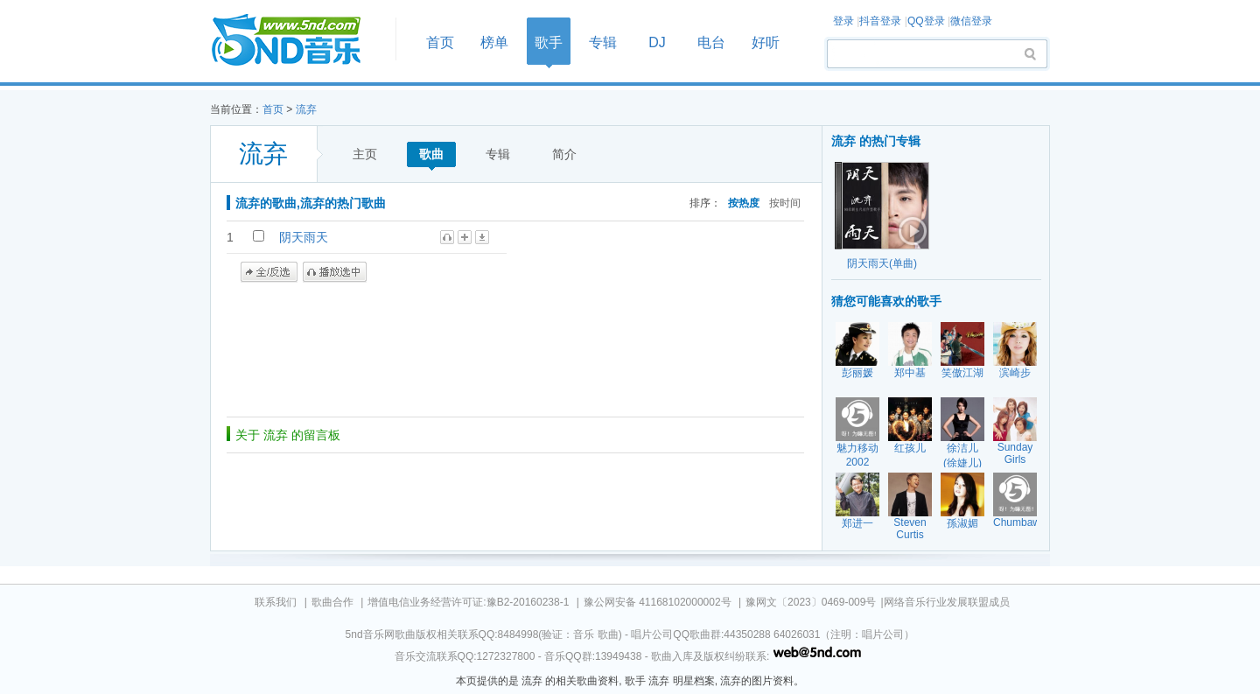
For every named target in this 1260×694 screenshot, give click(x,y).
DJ (657, 42)
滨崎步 (1015, 373)
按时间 (785, 202)
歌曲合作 (333, 602)
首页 (297, 40)
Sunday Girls (1015, 453)
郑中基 (910, 373)
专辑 (603, 42)
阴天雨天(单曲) (882, 263)
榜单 (494, 42)
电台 (711, 42)
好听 (766, 42)
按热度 (744, 202)
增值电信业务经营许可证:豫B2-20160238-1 (468, 602)
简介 (564, 154)
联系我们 (276, 602)
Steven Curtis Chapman (911, 534)
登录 (843, 21)
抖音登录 (880, 21)
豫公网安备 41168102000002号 (658, 602)
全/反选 (269, 272)
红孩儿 (910, 448)
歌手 (549, 42)
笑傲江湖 (963, 373)
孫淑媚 (962, 523)
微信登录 (971, 21)
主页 (365, 154)
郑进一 (857, 523)
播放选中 (335, 272)
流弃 (306, 109)
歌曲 (431, 154)
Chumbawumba (1030, 522)
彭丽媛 (857, 373)
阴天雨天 (303, 237)
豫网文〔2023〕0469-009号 (811, 602)
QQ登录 (926, 21)
